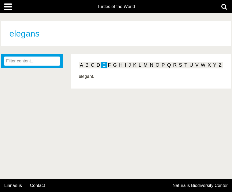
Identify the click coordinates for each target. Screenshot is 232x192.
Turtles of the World (116, 7)
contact (37, 185)
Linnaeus (13, 185)
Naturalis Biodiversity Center (200, 185)
